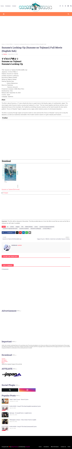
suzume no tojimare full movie (10, 228)
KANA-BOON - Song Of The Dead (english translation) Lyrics (25, 406)
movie (36, 226)
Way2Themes (15, 446)
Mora (3, 362)
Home (3, 44)
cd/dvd (12, 226)
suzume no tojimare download (47, 226)
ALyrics (5, 54)
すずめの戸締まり (9, 44)
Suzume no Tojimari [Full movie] (10, 189)
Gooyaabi (27, 446)
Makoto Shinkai (28, 226)
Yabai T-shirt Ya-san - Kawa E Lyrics (18, 399)
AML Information (55, 446)
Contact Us (63, 446)
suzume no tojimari (24, 228)
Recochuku (5, 361)
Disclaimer (46, 446)
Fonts (69, 446)
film (22, 226)
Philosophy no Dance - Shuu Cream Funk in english (22, 419)
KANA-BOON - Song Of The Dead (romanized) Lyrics (23, 426)
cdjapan (17, 226)
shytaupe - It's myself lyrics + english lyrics (20, 413)
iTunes (3, 358)
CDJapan (5, 193)
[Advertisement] (36, 29)
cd (7, 226)
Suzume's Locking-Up (36, 228)
